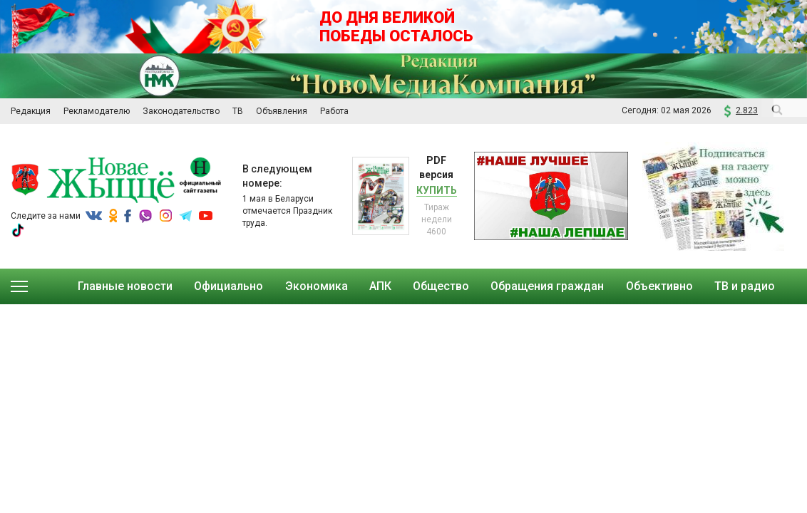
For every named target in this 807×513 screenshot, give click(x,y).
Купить (436, 190)
